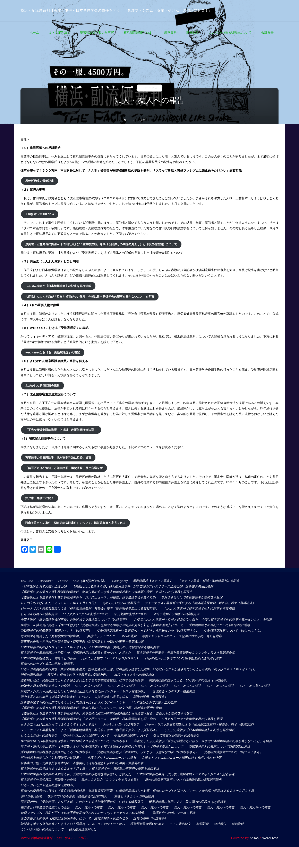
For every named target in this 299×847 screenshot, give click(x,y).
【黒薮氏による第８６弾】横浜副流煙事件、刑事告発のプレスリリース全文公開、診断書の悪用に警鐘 (142, 586)
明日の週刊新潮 (31, 675)
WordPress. (270, 838)
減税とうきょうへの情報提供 (134, 675)
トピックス (149, 88)
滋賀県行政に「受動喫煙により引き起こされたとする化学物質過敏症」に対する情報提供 (81, 680)
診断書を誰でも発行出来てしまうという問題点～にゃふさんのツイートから (72, 702)
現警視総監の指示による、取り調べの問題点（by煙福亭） (189, 680)
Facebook (45, 581)
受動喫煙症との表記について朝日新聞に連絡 (219, 625)
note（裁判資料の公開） (89, 581)
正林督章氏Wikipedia (39, 214)
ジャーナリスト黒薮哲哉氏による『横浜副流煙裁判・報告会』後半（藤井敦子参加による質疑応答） (89, 608)
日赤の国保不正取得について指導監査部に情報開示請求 (183, 658)
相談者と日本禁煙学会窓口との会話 (45, 686)
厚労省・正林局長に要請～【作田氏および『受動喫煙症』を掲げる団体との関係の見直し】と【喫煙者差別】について (101, 244)
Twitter (62, 581)
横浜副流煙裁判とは (84, 829)
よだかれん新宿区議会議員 (42, 385)
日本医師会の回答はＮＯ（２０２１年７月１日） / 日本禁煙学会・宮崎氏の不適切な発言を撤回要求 (89, 647)
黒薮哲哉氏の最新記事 (39, 180)
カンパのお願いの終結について (41, 829)
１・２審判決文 (180, 824)
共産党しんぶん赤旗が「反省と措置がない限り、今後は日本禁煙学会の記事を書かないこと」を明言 (89, 296)
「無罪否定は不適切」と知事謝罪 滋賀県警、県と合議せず (64, 468)
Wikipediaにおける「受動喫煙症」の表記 (52, 352)
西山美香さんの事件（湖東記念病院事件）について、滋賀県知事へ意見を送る (75, 522)
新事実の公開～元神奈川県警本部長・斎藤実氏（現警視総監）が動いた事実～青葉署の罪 (81, 641)
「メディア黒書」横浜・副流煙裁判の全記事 (208, 581)
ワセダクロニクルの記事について (86, 614)
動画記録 (202, 824)
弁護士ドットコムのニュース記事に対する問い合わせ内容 (182, 636)
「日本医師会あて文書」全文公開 (43, 586)
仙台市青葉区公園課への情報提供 (176, 614)
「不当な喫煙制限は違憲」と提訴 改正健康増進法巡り (61, 429)
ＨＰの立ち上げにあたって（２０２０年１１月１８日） (58, 603)
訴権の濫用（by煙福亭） (150, 697)
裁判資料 (237, 824)
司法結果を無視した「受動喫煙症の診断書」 (51, 636)
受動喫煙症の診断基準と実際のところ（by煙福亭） (56, 630)
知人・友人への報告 (89, 686)
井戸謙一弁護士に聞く (39, 498)
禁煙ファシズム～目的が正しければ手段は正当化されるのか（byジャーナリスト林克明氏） (83, 691)
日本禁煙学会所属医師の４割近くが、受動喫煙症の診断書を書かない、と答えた (75, 653)
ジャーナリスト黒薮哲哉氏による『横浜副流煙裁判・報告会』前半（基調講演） (200, 603)
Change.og (119, 581)
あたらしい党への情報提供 (121, 603)
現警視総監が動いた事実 (147, 824)
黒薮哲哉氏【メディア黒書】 (153, 581)
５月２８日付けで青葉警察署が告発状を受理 (191, 597)
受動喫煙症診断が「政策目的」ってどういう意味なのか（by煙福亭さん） (148, 630)
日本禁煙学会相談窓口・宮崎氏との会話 (48, 658)
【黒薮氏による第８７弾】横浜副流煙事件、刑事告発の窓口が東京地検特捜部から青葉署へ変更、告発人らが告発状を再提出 (108, 592)
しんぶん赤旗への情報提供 (38, 614)
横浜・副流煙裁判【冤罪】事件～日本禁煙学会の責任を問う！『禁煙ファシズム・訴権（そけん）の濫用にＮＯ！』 (116, 10)
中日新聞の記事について (131, 614)
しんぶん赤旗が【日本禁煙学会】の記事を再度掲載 (58, 286)
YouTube (26, 581)
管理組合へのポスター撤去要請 (173, 691)
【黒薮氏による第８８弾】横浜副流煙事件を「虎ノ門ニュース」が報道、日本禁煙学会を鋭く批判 (88, 597)
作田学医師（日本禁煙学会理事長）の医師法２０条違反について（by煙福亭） (74, 619)
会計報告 (220, 824)
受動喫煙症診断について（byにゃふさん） (233, 630)
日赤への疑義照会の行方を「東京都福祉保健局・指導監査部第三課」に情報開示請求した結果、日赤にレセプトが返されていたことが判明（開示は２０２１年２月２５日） (138, 669)
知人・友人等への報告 (255, 686)
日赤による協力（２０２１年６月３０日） (110, 658)
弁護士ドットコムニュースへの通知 (111, 636)
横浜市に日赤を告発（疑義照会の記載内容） (78, 675)
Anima (254, 838)
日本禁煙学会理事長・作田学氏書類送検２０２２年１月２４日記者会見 (185, 653)
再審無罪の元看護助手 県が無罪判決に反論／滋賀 (58, 457)
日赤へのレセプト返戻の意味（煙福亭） (48, 664)
